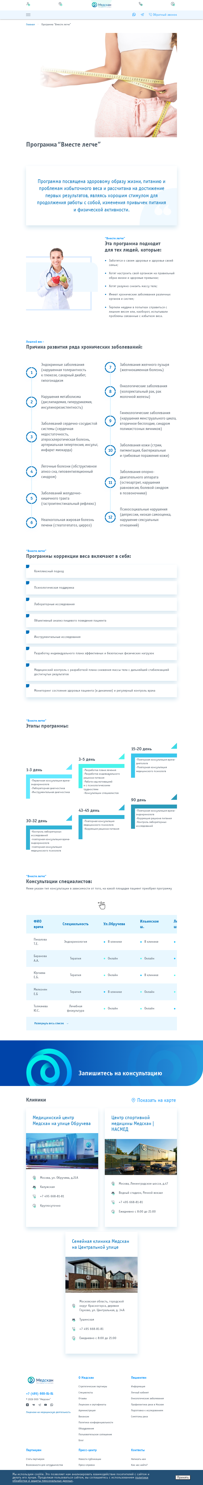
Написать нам (138, 1459)
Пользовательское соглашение (95, 1434)
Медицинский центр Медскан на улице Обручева (62, 1120)
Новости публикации (90, 1459)
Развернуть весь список (49, 1023)
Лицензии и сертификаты (92, 1404)
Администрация (87, 1410)
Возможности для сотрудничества (44, 1464)
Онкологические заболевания (147, 1398)
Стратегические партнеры (93, 1386)
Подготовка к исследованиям (147, 1410)
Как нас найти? (139, 1464)
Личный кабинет (140, 1392)
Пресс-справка (87, 1464)
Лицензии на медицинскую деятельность (48, 1412)
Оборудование (86, 1428)
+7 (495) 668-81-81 (39, 1394)
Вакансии (84, 1416)
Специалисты (86, 1392)
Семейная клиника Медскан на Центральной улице (100, 1244)
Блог (81, 1440)
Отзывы (83, 1398)
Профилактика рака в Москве (147, 1404)
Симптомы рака (139, 1416)
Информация (138, 1386)
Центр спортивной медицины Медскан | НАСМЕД (132, 1123)
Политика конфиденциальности (96, 1422)
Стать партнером (35, 1459)
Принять (183, 1477)
